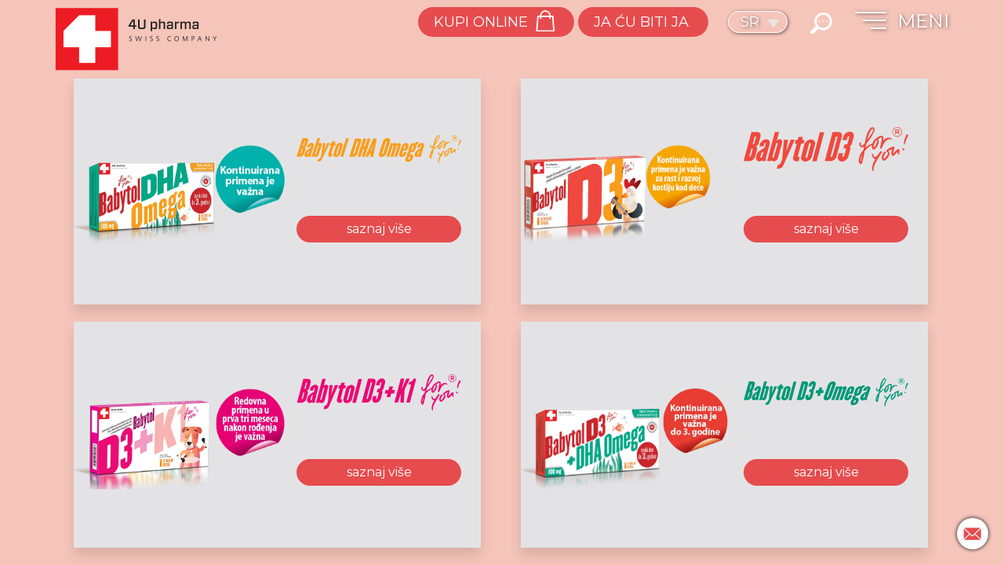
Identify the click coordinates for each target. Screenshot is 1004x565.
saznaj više (379, 228)
